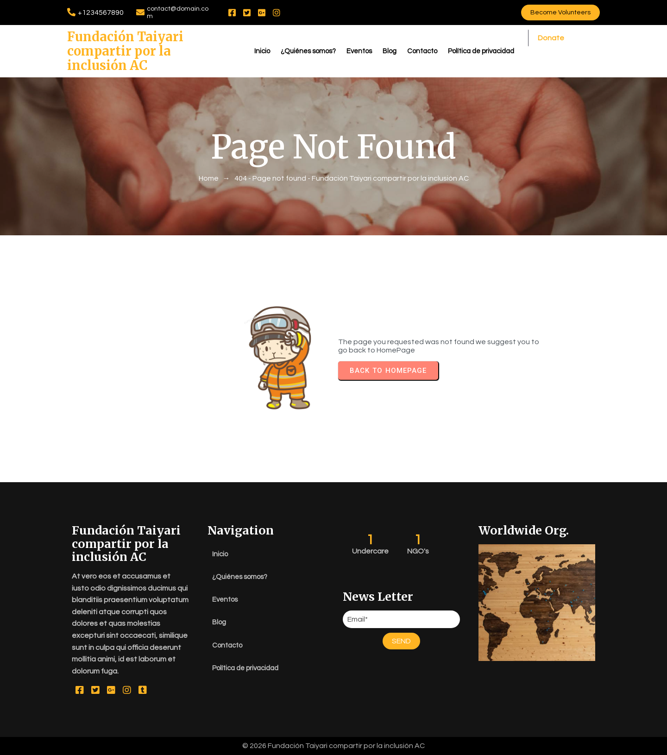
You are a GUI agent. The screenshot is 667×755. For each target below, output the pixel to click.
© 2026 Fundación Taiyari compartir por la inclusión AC (333, 745)
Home (209, 178)
